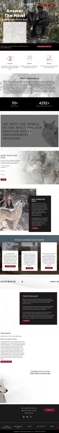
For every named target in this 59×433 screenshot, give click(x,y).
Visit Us (34, 7)
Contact (52, 426)
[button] (22, 281)
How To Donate (41, 426)
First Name (3, 170)
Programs (19, 4)
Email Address (3, 167)
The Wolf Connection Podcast (7, 427)
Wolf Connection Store (18, 427)
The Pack (27, 4)
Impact (29, 426)
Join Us (34, 4)
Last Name (3, 174)
